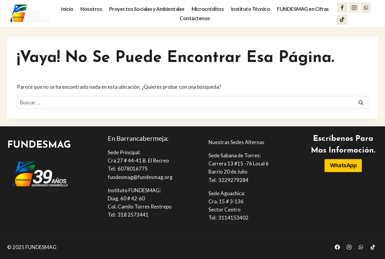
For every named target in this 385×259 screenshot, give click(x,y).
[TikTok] (342, 19)
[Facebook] (342, 7)
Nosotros (91, 9)
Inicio (67, 9)
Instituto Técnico (250, 9)
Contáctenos (195, 18)
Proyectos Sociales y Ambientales (146, 9)
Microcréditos (208, 9)
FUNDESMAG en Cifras (303, 9)
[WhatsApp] (366, 7)
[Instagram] (354, 7)
